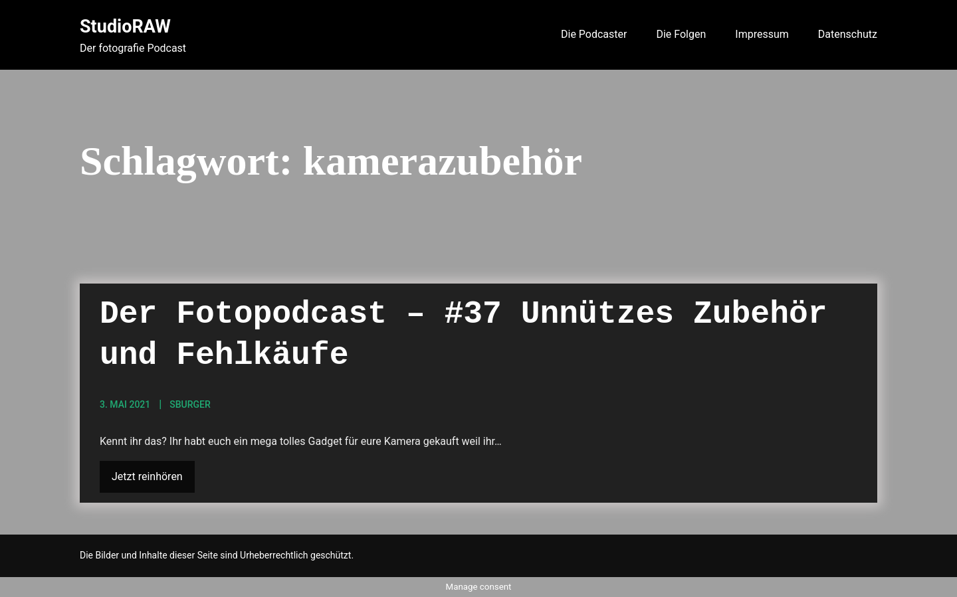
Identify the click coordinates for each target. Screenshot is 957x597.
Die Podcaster (594, 34)
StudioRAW (125, 26)
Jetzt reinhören (147, 476)
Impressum (762, 34)
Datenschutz (847, 34)
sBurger (190, 404)
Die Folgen (681, 34)
